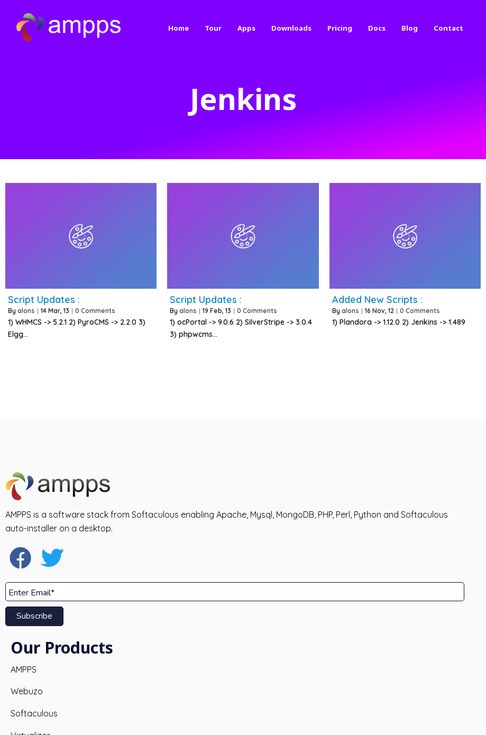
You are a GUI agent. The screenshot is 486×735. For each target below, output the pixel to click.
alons (26, 304)
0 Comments (95, 304)
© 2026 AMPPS (243, 718)
